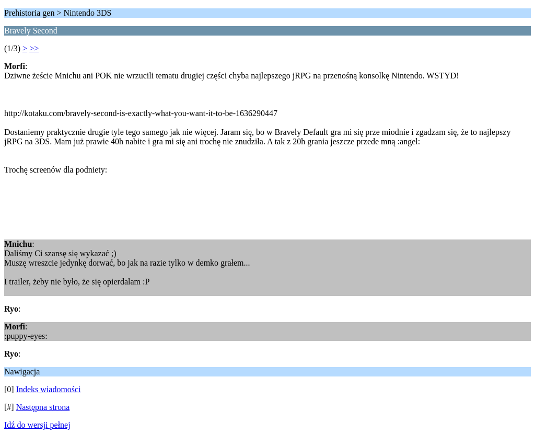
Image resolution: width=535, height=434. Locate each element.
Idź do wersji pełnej (37, 424)
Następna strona (43, 407)
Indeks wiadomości (48, 389)
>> (34, 48)
